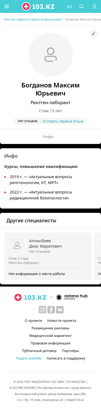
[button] (6, 6)
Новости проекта (61, 320)
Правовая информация (50, 343)
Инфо (48, 136)
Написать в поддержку (66, 358)
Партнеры (70, 350)
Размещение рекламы (50, 328)
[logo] (38, 6)
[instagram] (42, 309)
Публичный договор (39, 350)
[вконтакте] (60, 309)
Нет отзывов (39, 251)
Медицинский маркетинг (50, 335)
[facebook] (51, 309)
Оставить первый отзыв (63, 121)
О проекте (33, 320)
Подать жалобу (28, 358)
